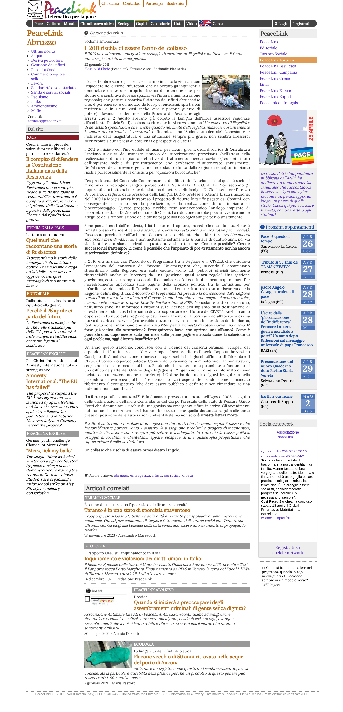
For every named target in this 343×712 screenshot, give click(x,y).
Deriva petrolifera (47, 60)
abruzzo (121, 475)
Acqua (36, 55)
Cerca (218, 23)
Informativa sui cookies (221, 709)
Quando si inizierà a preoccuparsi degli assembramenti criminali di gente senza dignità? (190, 620)
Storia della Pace (45, 227)
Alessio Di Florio (97, 69)
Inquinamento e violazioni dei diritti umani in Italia (186, 566)
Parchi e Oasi (43, 69)
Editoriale (38, 293)
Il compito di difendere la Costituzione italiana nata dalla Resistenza (52, 168)
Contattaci (132, 3)
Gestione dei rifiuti (48, 64)
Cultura (53, 23)
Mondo (70, 23)
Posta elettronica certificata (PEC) (286, 709)
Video (191, 23)
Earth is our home (277, 396)
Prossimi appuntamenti (290, 227)
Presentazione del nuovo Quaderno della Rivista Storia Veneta (277, 368)
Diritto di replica (250, 709)
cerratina (172, 475)
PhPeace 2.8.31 (157, 709)
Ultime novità (43, 51)
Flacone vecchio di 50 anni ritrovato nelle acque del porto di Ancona (188, 675)
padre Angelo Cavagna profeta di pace (277, 292)
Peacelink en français (279, 102)
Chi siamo (110, 3)
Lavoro (37, 83)
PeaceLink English (46, 353)
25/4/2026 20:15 (294, 451)
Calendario (160, 23)
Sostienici (175, 3)
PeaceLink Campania (278, 72)
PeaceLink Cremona (278, 78)
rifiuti (157, 475)
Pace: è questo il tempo (275, 238)
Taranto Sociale (151, 497)
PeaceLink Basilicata (278, 66)
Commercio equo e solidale (48, 76)
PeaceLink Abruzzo (45, 37)
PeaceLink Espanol (276, 90)
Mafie (36, 110)
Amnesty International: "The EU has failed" (51, 381)
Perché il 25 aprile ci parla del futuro (49, 313)
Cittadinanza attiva (97, 23)
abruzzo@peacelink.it (45, 121)
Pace (38, 23)
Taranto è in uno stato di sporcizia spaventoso (187, 510)
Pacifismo (39, 97)
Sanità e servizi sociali (50, 92)
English (205, 23)
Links (36, 101)
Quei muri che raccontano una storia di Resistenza (51, 246)
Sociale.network (276, 424)
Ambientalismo (44, 106)
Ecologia (124, 23)
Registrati (300, 23)
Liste (178, 23)
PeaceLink (274, 33)
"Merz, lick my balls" (49, 450)
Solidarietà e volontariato (53, 87)
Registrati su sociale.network (287, 550)
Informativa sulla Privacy (187, 709)
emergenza (140, 475)
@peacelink (270, 451)
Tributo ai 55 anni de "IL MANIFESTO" (279, 264)
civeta (187, 475)
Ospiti (141, 23)
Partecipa (154, 3)
